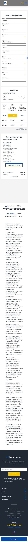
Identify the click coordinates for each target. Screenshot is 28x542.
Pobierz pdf (14, 177)
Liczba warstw (5, 34)
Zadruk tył (4, 67)
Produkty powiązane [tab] (10, 216)
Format (3, 18)
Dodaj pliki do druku (14, 165)
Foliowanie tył (5, 72)
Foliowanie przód (5, 51)
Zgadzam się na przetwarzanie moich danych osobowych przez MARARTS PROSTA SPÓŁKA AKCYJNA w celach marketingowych (15, 480)
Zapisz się (14, 474)
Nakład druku (6, 95)
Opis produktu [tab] (11, 213)
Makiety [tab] (21, 216)
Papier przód (5, 40)
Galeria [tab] (19, 213)
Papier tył (4, 62)
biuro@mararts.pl (14, 519)
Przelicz (21, 97)
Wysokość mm (5, 29)
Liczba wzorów (5, 78)
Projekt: (4, 56)
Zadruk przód (5, 45)
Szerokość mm (5, 23)
